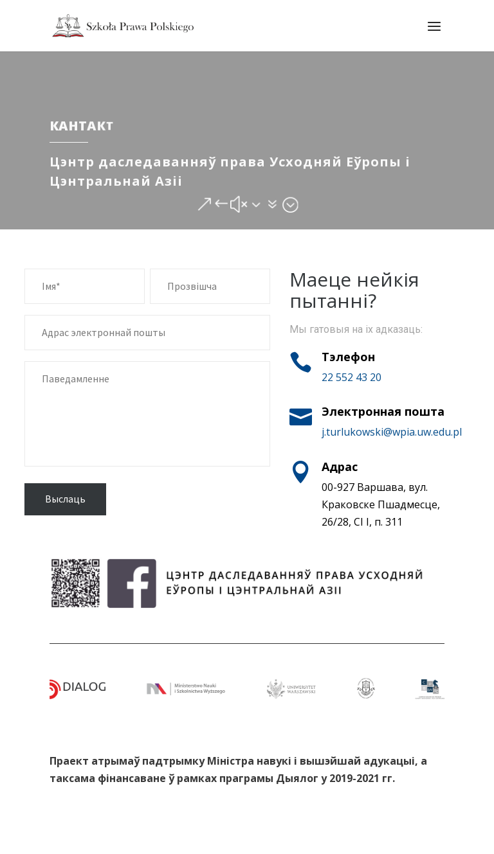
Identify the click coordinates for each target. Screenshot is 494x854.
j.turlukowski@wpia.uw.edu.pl (392, 432)
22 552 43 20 (351, 377)
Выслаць (65, 498)
